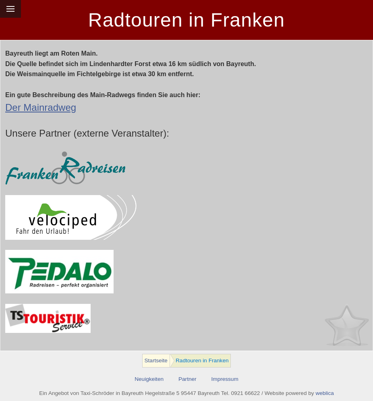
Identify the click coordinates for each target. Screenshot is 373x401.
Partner (187, 379)
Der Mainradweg (40, 107)
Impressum (224, 379)
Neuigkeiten (149, 379)
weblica (324, 393)
